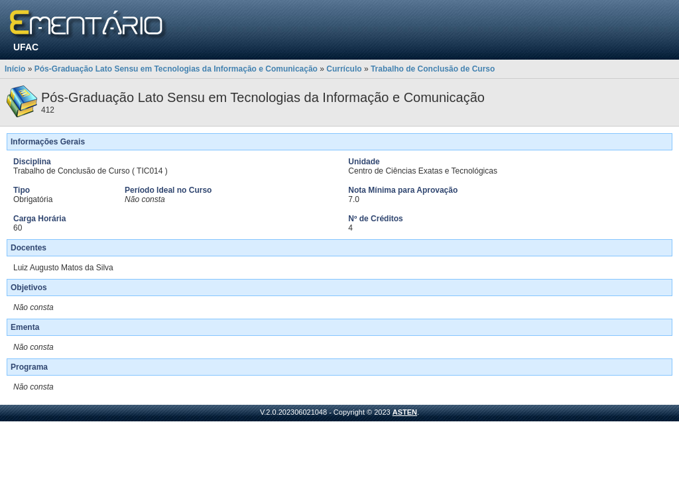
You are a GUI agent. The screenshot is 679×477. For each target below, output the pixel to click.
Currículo (343, 69)
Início (15, 69)
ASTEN (405, 412)
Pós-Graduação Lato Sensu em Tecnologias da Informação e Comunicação (176, 69)
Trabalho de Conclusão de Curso (433, 69)
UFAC (25, 47)
